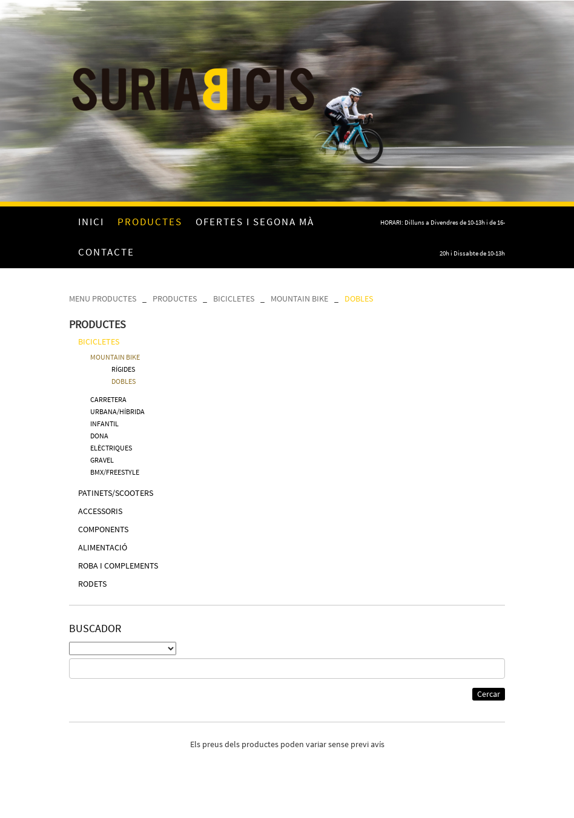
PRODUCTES (175, 298)
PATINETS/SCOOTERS (115, 492)
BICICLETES (233, 298)
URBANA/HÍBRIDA (117, 411)
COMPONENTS (103, 529)
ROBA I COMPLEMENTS (118, 565)
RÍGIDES (123, 369)
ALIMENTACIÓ (102, 547)
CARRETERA (108, 399)
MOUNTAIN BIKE (299, 298)
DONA (99, 435)
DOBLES (359, 298)
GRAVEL (102, 459)
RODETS (92, 583)
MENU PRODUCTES (102, 298)
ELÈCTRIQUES (111, 447)
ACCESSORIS (100, 511)
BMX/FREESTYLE (114, 472)
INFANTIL (104, 423)
